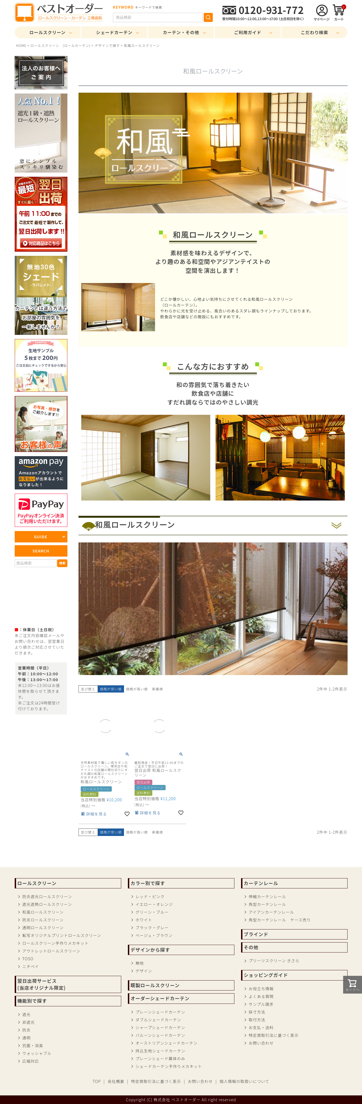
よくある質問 (261, 996)
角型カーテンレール (267, 904)
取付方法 (257, 1019)
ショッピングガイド (266, 975)
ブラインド (256, 934)
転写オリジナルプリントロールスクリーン (61, 935)
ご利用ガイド (247, 32)
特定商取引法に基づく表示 (274, 1035)
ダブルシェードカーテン (158, 1019)
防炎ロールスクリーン (43, 920)
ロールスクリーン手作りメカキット (55, 943)
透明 (26, 1037)
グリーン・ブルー (152, 912)
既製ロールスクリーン (155, 985)
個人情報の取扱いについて (245, 1081)
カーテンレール (261, 883)
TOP (97, 1081)
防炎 (26, 1030)
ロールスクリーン (47, 32)
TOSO (28, 958)
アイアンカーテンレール (271, 912)
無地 (140, 963)
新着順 (157, 688)
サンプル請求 (261, 1004)
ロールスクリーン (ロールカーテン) (61, 45)
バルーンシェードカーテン (160, 1035)
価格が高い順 (137, 688)
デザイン (144, 971)
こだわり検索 (314, 32)
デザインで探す (107, 45)
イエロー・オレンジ (154, 904)
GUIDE (40, 536)
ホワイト (144, 920)
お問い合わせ (261, 1043)
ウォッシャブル (37, 1053)
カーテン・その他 (181, 32)
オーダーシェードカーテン (160, 998)
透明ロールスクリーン (43, 927)
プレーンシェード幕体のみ (160, 1058)
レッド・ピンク (150, 896)
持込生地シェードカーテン (161, 1051)
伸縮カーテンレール (267, 896)
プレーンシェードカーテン (160, 1012)
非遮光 (28, 1022)
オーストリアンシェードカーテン (167, 1043)
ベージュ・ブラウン (154, 935)
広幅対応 (30, 1061)
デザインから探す (150, 949)
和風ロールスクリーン (43, 912)
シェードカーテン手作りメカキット (169, 1066)
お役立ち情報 (261, 988)
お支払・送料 (261, 1027)
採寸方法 (257, 1012)
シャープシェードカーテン (160, 1027)
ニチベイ (30, 966)
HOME (21, 45)
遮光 (26, 1014)
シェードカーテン (114, 32)
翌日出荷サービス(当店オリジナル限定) (41, 984)
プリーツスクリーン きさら (274, 960)
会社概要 (116, 1081)
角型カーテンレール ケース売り (280, 920)
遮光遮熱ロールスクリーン (47, 904)
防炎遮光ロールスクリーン (47, 896)
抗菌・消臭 (32, 1045)
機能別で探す (32, 1000)
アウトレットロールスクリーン (51, 951)
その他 (251, 947)
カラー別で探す (148, 883)
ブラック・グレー (152, 927)
